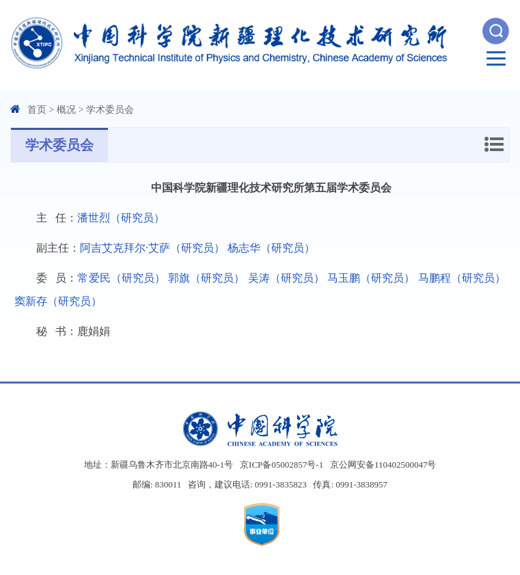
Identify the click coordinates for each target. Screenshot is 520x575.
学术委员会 (110, 110)
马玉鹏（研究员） (371, 278)
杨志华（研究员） (271, 248)
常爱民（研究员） (121, 278)
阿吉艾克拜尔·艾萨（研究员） (152, 248)
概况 (66, 110)
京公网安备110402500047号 (383, 464)
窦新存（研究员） (58, 301)
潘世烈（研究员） (121, 218)
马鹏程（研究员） (462, 278)
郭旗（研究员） (206, 278)
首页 (36, 110)
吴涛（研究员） (286, 278)
